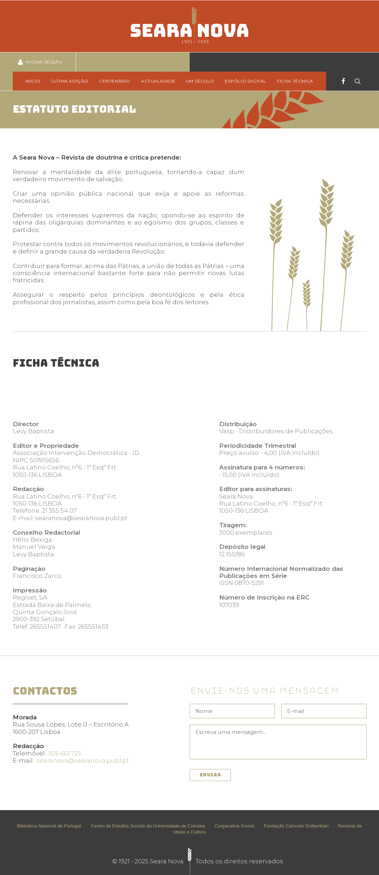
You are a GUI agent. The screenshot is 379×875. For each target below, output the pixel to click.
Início (33, 81)
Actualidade (158, 81)
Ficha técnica (295, 81)
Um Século (200, 81)
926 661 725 (65, 753)
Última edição (69, 81)
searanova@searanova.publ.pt (83, 760)
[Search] (355, 81)
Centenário (114, 81)
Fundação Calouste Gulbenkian (296, 826)
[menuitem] (35, 81)
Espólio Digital (245, 81)
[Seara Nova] (189, 26)
